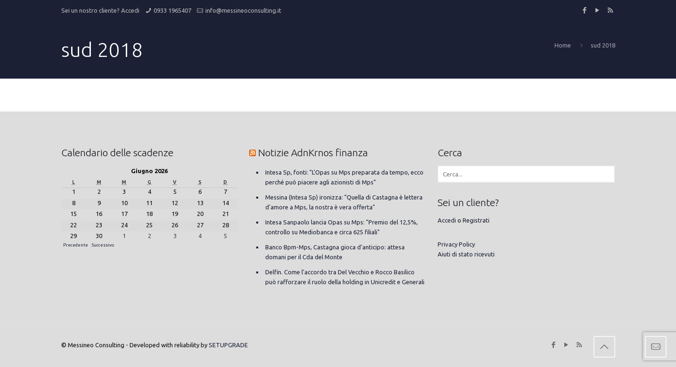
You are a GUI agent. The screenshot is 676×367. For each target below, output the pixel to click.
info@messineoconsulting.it (243, 10)
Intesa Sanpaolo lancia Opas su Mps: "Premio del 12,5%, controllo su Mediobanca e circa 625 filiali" (341, 227)
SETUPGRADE (228, 345)
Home (562, 45)
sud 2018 (603, 45)
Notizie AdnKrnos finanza (313, 152)
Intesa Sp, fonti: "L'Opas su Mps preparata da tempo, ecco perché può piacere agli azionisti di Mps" (344, 177)
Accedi (130, 10)
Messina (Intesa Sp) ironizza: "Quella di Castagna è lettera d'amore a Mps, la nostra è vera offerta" (344, 202)
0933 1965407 (172, 10)
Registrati (476, 220)
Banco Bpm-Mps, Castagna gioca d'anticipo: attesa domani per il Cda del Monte (335, 252)
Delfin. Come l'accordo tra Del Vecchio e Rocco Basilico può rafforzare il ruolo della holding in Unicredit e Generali (344, 277)
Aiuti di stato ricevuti (466, 254)
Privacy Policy (456, 244)
